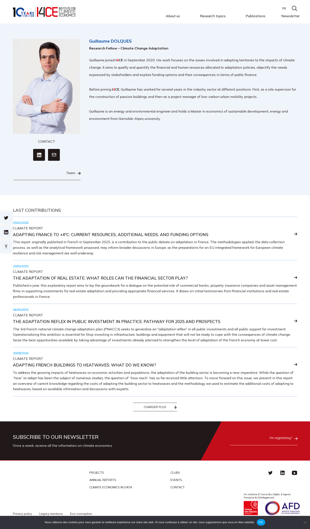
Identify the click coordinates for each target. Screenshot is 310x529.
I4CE (44, 12)
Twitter (270, 474)
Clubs (175, 474)
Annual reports (102, 481)
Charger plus (155, 408)
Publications (255, 16)
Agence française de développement (282, 509)
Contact (177, 488)
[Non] (304, 522)
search (294, 8)
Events (176, 481)
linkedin (282, 474)
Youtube (294, 474)
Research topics (213, 16)
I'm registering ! (275, 439)
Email (54, 154)
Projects (96, 474)
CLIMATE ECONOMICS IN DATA (110, 488)
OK (261, 522)
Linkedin (39, 154)
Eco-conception (81, 515)
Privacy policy (22, 515)
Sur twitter (6, 218)
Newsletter (290, 16)
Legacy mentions (51, 515)
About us (173, 16)
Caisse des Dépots (251, 509)
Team (70, 173)
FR (284, 8)
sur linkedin (6, 232)
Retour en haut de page (6, 246)
